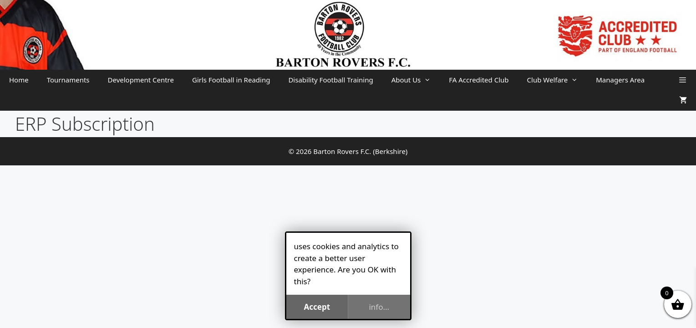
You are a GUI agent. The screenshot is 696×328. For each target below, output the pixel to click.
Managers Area (620, 79)
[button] (682, 80)
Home (19, 79)
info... (379, 307)
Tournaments (68, 79)
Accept (317, 307)
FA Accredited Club (478, 79)
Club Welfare (557, 80)
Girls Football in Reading (231, 79)
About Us (415, 80)
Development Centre (141, 79)
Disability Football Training (330, 79)
